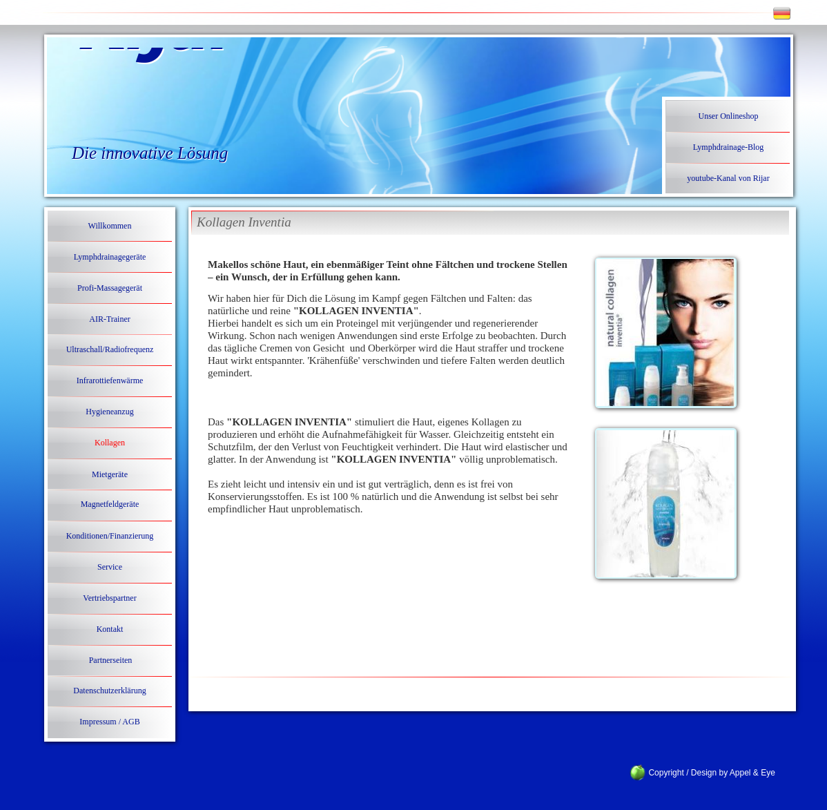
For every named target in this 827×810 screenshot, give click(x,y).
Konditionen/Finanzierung (110, 536)
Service (109, 567)
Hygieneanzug (109, 411)
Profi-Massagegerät (109, 288)
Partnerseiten (111, 660)
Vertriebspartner (109, 598)
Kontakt (110, 629)
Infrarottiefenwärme (110, 380)
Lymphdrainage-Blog (728, 147)
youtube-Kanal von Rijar (728, 178)
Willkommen (110, 226)
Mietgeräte (110, 474)
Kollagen (110, 442)
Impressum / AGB (109, 721)
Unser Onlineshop (729, 116)
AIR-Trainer (109, 319)
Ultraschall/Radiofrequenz (110, 349)
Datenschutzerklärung (109, 690)
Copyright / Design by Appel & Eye (703, 773)
